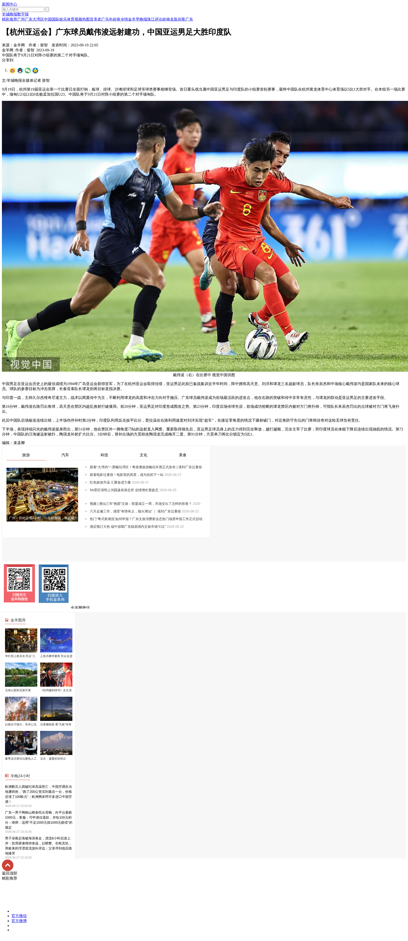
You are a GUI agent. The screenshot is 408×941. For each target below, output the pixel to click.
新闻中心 (9, 4)
